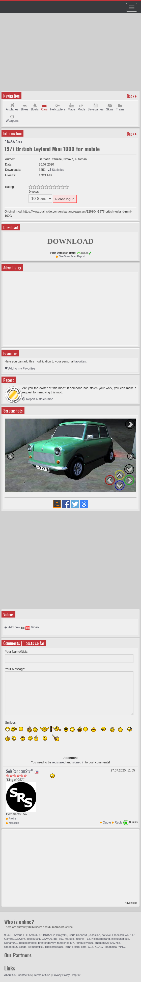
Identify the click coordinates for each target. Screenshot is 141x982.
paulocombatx (28, 942)
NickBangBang (101, 938)
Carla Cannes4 (78, 934)
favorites (80, 361)
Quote (107, 822)
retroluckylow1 (84, 942)
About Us (10, 974)
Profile (11, 818)
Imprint (76, 974)
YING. (122, 946)
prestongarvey (46, 942)
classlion (95, 934)
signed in (78, 762)
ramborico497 (65, 942)
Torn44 (68, 946)
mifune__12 (82, 938)
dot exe (106, 934)
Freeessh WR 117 (123, 934)
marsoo (69, 938)
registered (59, 762)
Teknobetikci (35, 946)
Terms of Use (42, 974)
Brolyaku (61, 934)
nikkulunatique (120, 938)
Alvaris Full (20, 934)
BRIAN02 (49, 934)
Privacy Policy (61, 974)
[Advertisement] (71, 54)
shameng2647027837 (108, 942)
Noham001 (11, 942)
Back (130, 96)
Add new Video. (22, 627)
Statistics (56, 170)
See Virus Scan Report (72, 256)
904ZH (8, 934)
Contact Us (25, 974)
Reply (119, 822)
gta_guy (58, 938)
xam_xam (80, 946)
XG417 (99, 946)
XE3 (90, 946)
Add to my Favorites (20, 368)
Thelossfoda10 (54, 946)
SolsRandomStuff (19, 771)
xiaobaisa (111, 946)
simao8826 (11, 946)
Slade (22, 946)
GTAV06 (47, 938)
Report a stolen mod (37, 399)
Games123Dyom (14, 938)
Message (12, 823)
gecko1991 (33, 938)
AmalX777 (35, 934)
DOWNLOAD (70, 241)
